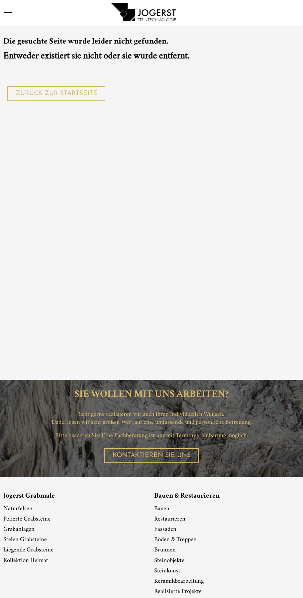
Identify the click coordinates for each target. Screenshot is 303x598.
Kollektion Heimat (25, 560)
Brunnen (165, 550)
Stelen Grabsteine (25, 539)
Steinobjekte (169, 560)
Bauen (161, 509)
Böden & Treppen (175, 539)
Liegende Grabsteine (28, 550)
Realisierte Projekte (178, 591)
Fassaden (165, 529)
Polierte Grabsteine (26, 519)
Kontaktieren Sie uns (152, 455)
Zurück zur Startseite (56, 93)
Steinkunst (167, 571)
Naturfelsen (18, 509)
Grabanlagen (19, 529)
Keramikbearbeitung (179, 581)
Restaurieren (169, 519)
